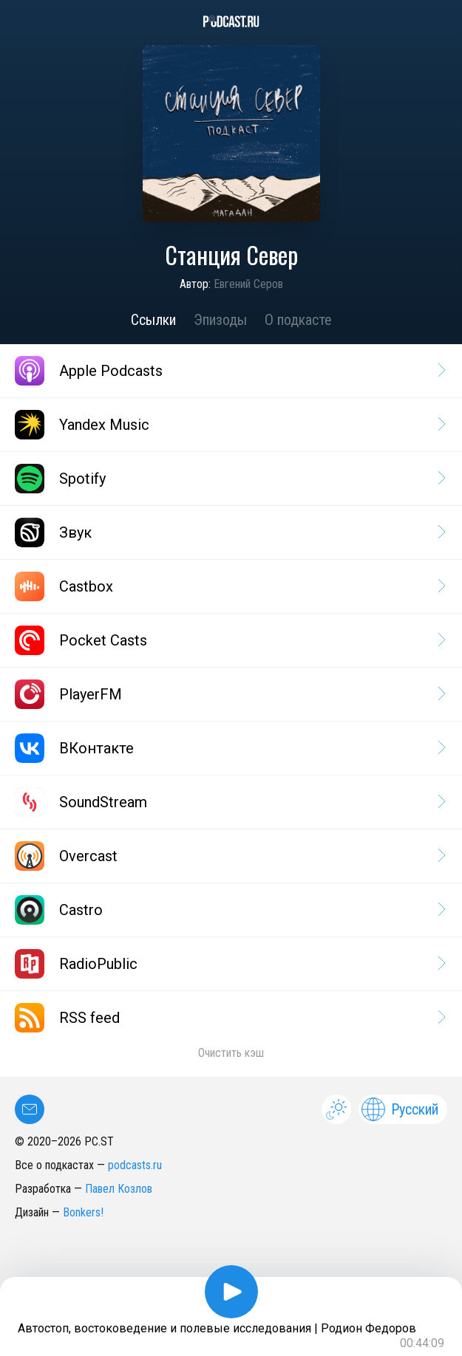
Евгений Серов (248, 284)
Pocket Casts (229, 640)
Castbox (229, 586)
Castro (229, 910)
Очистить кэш (231, 1053)
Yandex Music (229, 424)
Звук (229, 532)
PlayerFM (229, 694)
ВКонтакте (229, 748)
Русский (399, 1109)
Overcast (229, 856)
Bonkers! (83, 1212)
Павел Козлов (118, 1189)
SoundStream (229, 802)
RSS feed (229, 1017)
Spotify (229, 478)
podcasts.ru (135, 1165)
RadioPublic (229, 964)
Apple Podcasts (229, 370)
